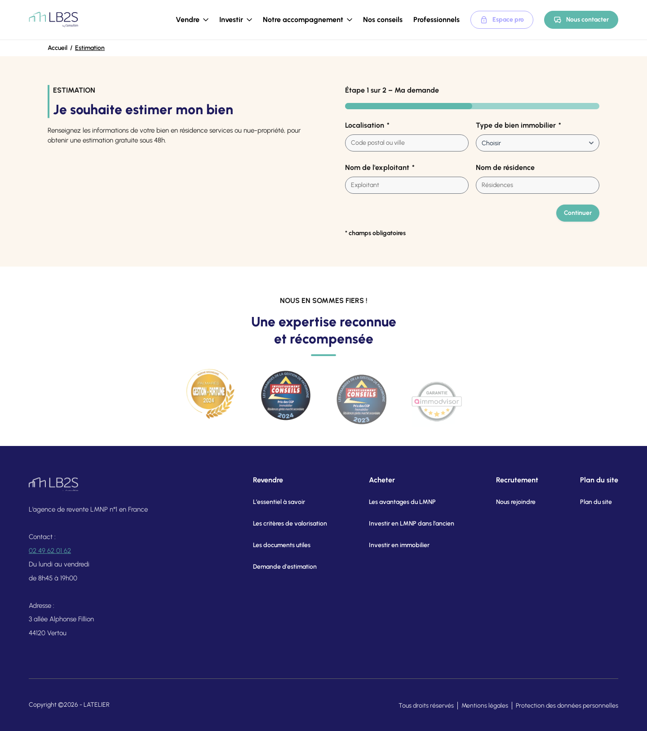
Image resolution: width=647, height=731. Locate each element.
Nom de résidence (505, 167)
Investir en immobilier (389, 545)
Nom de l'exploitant (380, 167)
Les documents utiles (275, 545)
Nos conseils (383, 19)
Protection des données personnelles (567, 705)
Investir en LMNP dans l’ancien (401, 523)
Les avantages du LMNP (392, 502)
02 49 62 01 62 (50, 556)
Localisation (367, 125)
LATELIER (97, 705)
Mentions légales (484, 705)
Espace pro (502, 20)
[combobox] (407, 143)
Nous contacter (581, 20)
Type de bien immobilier (518, 125)
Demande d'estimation (278, 567)
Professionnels (436, 19)
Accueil (57, 48)
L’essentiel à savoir (273, 502)
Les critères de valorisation (284, 523)
